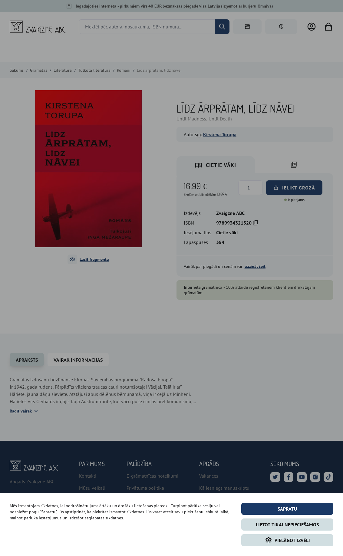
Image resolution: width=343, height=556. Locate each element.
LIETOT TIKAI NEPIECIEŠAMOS (287, 524)
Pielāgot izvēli (287, 540)
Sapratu (287, 509)
